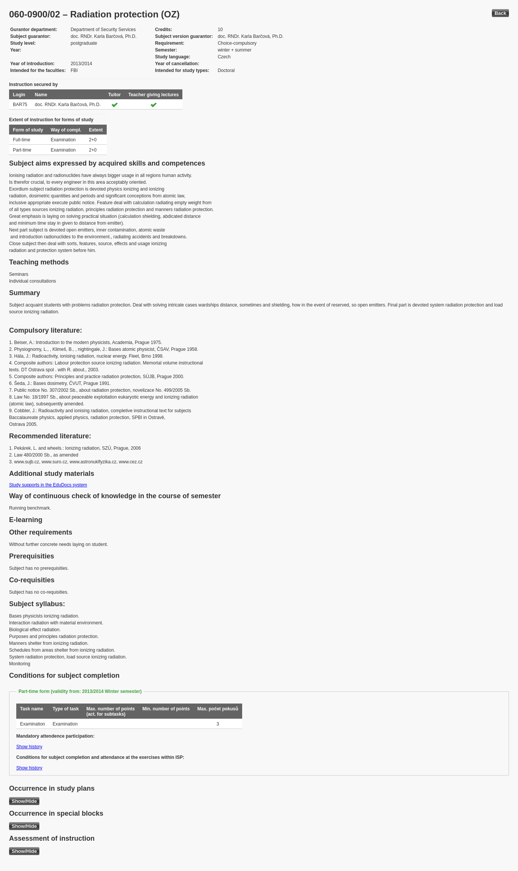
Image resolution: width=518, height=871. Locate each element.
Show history (29, 746)
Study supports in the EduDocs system (48, 485)
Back (500, 13)
